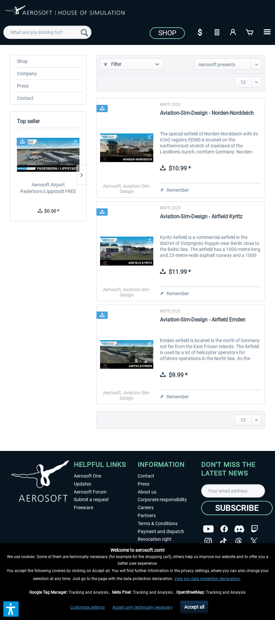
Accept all (194, 607)
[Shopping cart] (250, 31)
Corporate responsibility (162, 499)
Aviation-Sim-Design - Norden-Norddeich (207, 113)
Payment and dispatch (161, 531)
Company (27, 73)
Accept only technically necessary (142, 607)
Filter (112, 64)
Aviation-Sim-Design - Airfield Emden (202, 319)
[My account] (233, 31)
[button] (11, 609)
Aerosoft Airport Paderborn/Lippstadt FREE (48, 188)
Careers (146, 507)
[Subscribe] (237, 508)
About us (147, 492)
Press (23, 86)
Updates (82, 484)
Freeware (83, 507)
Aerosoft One (87, 476)
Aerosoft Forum (90, 492)
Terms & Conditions (158, 523)
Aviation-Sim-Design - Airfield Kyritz (201, 216)
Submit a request (91, 499)
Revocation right (155, 539)
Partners (147, 515)
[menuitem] (47, 32)
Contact (25, 98)
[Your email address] (233, 491)
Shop (167, 33)
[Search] (84, 32)
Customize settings (87, 607)
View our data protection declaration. (207, 578)
